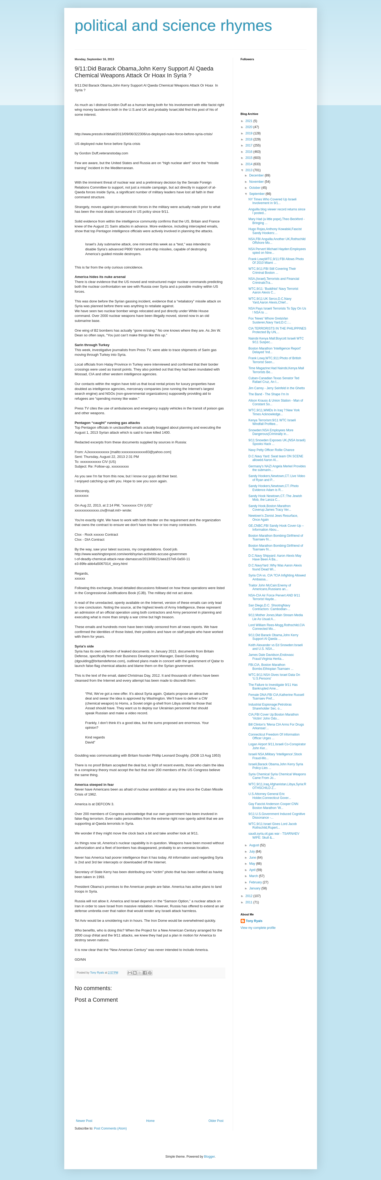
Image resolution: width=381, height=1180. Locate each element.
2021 (249, 121)
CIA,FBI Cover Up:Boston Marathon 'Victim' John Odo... (273, 716)
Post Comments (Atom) (110, 1128)
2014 (249, 164)
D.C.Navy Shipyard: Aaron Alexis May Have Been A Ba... (274, 557)
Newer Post (84, 1121)
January (255, 888)
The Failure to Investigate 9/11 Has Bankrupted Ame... (273, 686)
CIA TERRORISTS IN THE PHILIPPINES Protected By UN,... (277, 330)
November (257, 182)
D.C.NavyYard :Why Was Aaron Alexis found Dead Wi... (275, 567)
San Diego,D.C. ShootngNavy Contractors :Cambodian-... (269, 607)
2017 (249, 145)
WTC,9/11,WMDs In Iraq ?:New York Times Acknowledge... (274, 412)
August (254, 845)
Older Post (216, 1121)
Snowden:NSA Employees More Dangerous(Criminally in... (270, 432)
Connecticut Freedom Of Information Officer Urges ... (273, 736)
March (254, 876)
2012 (249, 896)
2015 (249, 158)
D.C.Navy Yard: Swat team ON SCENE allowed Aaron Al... (275, 458)
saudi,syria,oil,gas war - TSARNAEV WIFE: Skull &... (273, 835)
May (252, 863)
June (253, 857)
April (252, 870)
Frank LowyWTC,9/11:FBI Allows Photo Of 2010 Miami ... (276, 261)
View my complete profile (258, 928)
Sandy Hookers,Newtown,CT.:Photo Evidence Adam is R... (273, 488)
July (252, 851)
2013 (249, 170)
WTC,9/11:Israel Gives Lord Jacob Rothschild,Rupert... (272, 825)
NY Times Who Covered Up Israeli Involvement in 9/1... (272, 201)
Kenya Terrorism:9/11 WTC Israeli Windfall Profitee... (272, 422)
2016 (249, 152)
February (256, 882)
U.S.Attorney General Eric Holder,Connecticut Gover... (269, 795)
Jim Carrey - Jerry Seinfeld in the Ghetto (276, 388)
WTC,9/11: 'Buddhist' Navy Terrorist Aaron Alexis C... (273, 290)
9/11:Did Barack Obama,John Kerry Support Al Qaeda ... (273, 637)
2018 (249, 139)
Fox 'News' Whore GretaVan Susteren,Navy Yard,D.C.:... (269, 320)
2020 (249, 127)
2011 (249, 902)
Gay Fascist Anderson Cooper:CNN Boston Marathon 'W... (273, 805)
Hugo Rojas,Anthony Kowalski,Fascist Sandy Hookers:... (274, 231)
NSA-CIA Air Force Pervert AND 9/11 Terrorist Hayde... (274, 597)
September (257, 194)
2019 (249, 133)
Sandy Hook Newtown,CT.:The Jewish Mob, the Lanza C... (275, 498)
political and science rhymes (173, 25)
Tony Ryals (254, 921)
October (255, 188)
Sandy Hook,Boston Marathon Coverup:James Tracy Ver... (269, 507)
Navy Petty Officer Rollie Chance (271, 450)
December (257, 175)
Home (150, 1121)
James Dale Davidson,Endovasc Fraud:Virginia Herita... (271, 656)
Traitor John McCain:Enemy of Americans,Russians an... (269, 587)
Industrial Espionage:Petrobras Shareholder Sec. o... (269, 706)
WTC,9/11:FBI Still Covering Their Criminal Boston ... (272, 270)
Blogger (209, 1156)
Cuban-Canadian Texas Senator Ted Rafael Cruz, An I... (273, 380)
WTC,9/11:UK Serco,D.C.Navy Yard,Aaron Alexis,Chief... (269, 300)
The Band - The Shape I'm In (268, 394)
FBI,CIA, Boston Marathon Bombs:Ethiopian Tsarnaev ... (270, 666)
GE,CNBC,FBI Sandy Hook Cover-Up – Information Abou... (276, 527)
